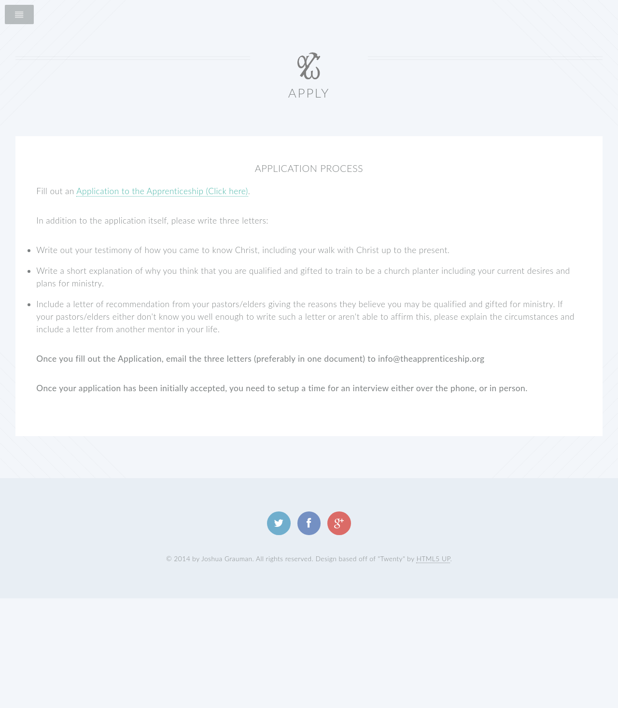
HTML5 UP (433, 558)
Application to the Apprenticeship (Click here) (162, 191)
